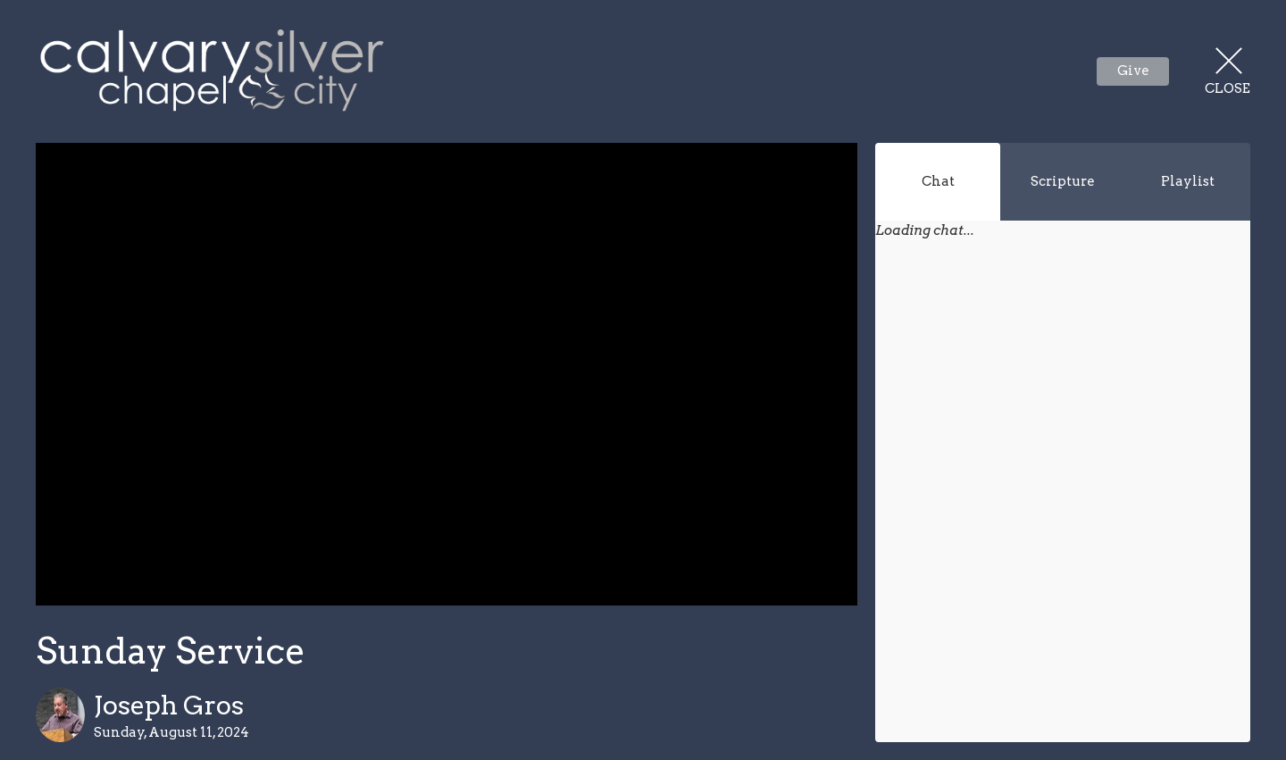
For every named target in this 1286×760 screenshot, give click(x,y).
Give (1133, 71)
